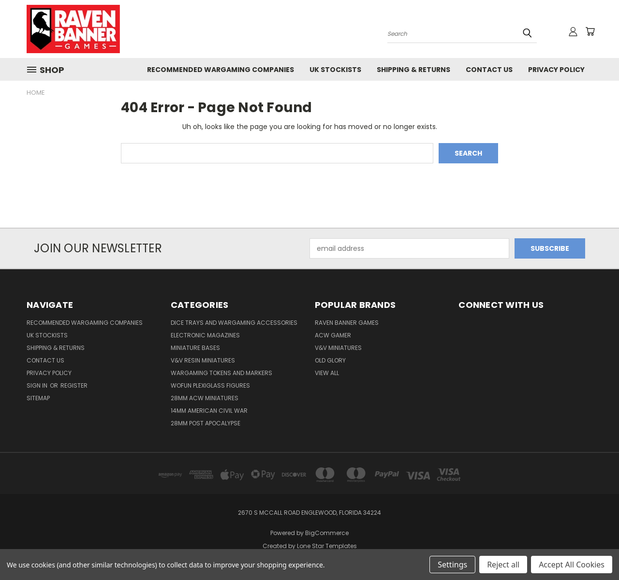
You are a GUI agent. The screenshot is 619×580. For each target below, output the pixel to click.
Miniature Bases (195, 348)
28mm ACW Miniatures (204, 398)
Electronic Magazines (205, 335)
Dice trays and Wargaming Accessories (234, 323)
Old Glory (330, 360)
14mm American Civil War (209, 410)
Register (74, 385)
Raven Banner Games (347, 323)
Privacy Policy (556, 69)
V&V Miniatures (338, 348)
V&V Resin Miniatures (203, 360)
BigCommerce (327, 533)
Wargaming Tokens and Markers (221, 373)
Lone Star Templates (327, 546)
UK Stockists (335, 69)
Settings (452, 564)
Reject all (503, 564)
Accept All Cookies (571, 564)
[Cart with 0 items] (590, 31)
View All (327, 373)
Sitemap (38, 398)
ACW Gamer (333, 335)
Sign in (38, 385)
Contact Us (489, 69)
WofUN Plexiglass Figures (210, 385)
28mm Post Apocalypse (205, 423)
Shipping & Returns (413, 69)
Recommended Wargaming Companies (220, 69)
